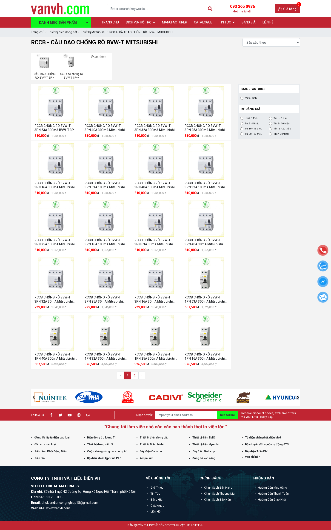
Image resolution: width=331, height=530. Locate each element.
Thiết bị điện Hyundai (205, 444)
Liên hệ (155, 511)
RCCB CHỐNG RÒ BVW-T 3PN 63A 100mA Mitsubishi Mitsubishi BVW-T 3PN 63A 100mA (105, 185)
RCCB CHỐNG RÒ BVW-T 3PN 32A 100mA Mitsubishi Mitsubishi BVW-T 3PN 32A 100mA (205, 185)
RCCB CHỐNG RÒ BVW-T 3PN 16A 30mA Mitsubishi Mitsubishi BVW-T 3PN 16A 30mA (154, 299)
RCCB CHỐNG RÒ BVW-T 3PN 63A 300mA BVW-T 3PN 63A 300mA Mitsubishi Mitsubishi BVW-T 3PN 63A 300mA (55, 128)
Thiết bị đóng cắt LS (100, 444)
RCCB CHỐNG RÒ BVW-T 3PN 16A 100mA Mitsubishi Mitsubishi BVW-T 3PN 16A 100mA (105, 242)
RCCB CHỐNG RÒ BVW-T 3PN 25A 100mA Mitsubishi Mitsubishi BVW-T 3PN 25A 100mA (54, 242)
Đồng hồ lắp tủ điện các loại (51, 437)
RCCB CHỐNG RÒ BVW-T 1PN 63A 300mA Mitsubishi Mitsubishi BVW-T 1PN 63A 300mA (205, 299)
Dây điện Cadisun (151, 451)
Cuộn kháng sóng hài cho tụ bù (107, 451)
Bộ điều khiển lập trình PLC (104, 458)
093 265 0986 (242, 9)
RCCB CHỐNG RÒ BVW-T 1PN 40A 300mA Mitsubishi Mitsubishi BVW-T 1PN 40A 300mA (54, 356)
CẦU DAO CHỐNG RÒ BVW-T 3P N (45, 75)
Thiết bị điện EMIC (204, 437)
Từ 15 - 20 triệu (282, 128)
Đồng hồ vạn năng (203, 458)
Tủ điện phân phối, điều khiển (263, 437)
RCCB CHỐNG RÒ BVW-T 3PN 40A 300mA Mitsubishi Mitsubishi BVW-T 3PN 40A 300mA (105, 128)
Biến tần (39, 458)
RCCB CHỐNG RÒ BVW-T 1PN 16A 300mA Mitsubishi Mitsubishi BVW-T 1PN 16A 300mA (205, 356)
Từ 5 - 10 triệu (282, 123)
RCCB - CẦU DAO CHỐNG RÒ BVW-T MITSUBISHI (141, 32)
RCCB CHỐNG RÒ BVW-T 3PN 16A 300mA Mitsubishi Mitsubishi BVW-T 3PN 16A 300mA (54, 185)
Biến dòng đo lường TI (101, 437)
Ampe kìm (146, 458)
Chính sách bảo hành (218, 499)
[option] (50, 397)
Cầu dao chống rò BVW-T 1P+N (71, 75)
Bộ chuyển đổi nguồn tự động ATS (267, 444)
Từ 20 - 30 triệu (253, 134)
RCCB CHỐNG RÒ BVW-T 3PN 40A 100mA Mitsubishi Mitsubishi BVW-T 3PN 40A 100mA (154, 185)
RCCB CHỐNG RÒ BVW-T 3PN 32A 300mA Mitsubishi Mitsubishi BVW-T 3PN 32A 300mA (154, 128)
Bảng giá (157, 499)
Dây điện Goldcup (203, 451)
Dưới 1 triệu (251, 118)
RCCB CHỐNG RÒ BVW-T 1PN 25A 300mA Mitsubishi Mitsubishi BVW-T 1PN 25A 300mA (154, 356)
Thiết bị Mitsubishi (93, 32)
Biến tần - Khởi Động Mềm (50, 451)
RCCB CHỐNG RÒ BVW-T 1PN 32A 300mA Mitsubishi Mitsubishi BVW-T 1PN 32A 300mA (105, 356)
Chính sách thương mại (219, 493)
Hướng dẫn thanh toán (273, 493)
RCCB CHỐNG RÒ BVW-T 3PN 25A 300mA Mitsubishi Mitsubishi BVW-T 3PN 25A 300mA (205, 128)
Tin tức (155, 493)
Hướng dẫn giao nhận (272, 499)
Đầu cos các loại (45, 444)
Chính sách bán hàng (218, 487)
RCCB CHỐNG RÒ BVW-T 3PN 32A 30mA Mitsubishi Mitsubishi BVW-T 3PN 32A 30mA (54, 299)
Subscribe (227, 415)
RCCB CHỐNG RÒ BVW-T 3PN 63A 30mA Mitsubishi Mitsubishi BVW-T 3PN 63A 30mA (154, 242)
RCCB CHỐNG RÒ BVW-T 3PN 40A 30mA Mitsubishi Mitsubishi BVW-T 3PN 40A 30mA (204, 242)
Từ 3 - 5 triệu (252, 123)
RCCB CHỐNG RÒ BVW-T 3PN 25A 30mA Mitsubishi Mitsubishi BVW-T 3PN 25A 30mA (104, 299)
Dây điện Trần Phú (256, 451)
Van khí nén (252, 456)
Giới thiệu (157, 487)
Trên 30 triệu (281, 134)
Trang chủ (37, 32)
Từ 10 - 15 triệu (253, 128)
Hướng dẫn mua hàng (272, 487)
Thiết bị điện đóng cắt (62, 32)
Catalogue (157, 505)
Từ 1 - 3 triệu (281, 118)
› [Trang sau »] (141, 375)
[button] (33, 397)
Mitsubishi (251, 98)
